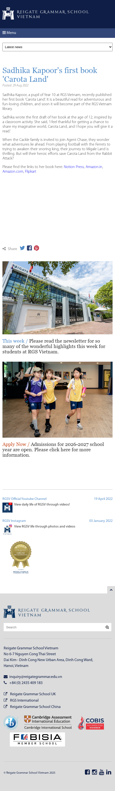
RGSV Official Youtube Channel (24, 499)
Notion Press (74, 167)
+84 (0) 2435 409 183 (23, 683)
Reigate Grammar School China (35, 707)
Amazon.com (12, 172)
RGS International (24, 701)
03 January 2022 (101, 521)
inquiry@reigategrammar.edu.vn (33, 677)
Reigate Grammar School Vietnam (31, 648)
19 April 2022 (103, 499)
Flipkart (30, 172)
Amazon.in (94, 167)
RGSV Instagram (14, 521)
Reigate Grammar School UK (33, 694)
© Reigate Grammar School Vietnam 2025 (29, 772)
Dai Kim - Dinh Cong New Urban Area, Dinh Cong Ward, (48, 660)
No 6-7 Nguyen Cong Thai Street (30, 654)
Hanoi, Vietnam (16, 666)
